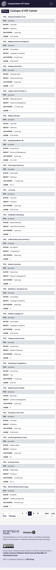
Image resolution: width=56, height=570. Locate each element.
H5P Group (30, 559)
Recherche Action (13, 462)
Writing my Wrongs (14, 116)
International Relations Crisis (17, 17)
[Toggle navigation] (51, 4)
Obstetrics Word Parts (15, 66)
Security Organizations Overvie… (18, 437)
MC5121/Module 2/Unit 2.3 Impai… (18, 487)
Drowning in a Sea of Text (16, 413)
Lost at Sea (11, 190)
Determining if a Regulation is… (17, 363)
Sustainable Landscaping (16, 215)
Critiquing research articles (16, 338)
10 (38, 513)
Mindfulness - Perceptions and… (18, 289)
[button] (5, 11)
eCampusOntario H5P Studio (15, 3)
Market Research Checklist (16, 388)
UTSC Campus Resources (16, 165)
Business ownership (14, 264)
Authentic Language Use (15, 314)
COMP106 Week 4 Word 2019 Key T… (19, 239)
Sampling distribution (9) (15, 140)
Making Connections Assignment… (19, 41)
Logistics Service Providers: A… (17, 91)
